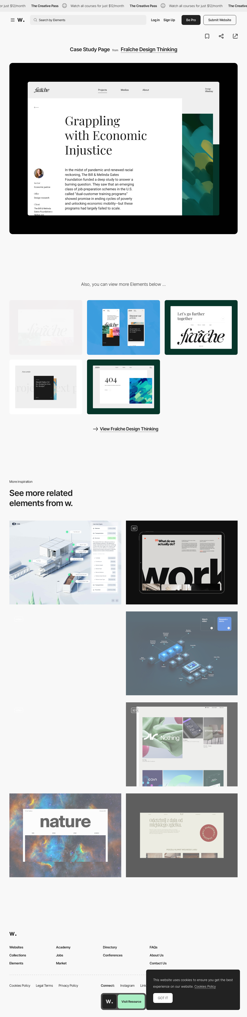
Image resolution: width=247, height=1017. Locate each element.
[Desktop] (45, 327)
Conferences (112, 955)
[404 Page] (123, 387)
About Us (156, 955)
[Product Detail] (65, 653)
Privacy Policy (68, 985)
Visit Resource (131, 1001)
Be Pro (191, 20)
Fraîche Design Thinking (149, 49)
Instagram (127, 985)
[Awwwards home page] (109, 1001)
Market (61, 963)
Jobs (59, 955)
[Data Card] (65, 562)
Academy (63, 947)
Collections (17, 955)
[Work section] (182, 562)
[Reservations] (182, 835)
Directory (110, 947)
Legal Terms (44, 985)
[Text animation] (45, 387)
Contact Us (158, 963)
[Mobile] (123, 327)
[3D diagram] (182, 653)
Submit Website (219, 20)
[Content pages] (182, 744)
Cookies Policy (19, 985)
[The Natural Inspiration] (65, 835)
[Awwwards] (20, 20)
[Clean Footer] (201, 327)
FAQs (153, 947)
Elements (16, 963)
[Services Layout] (65, 744)
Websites (16, 947)
